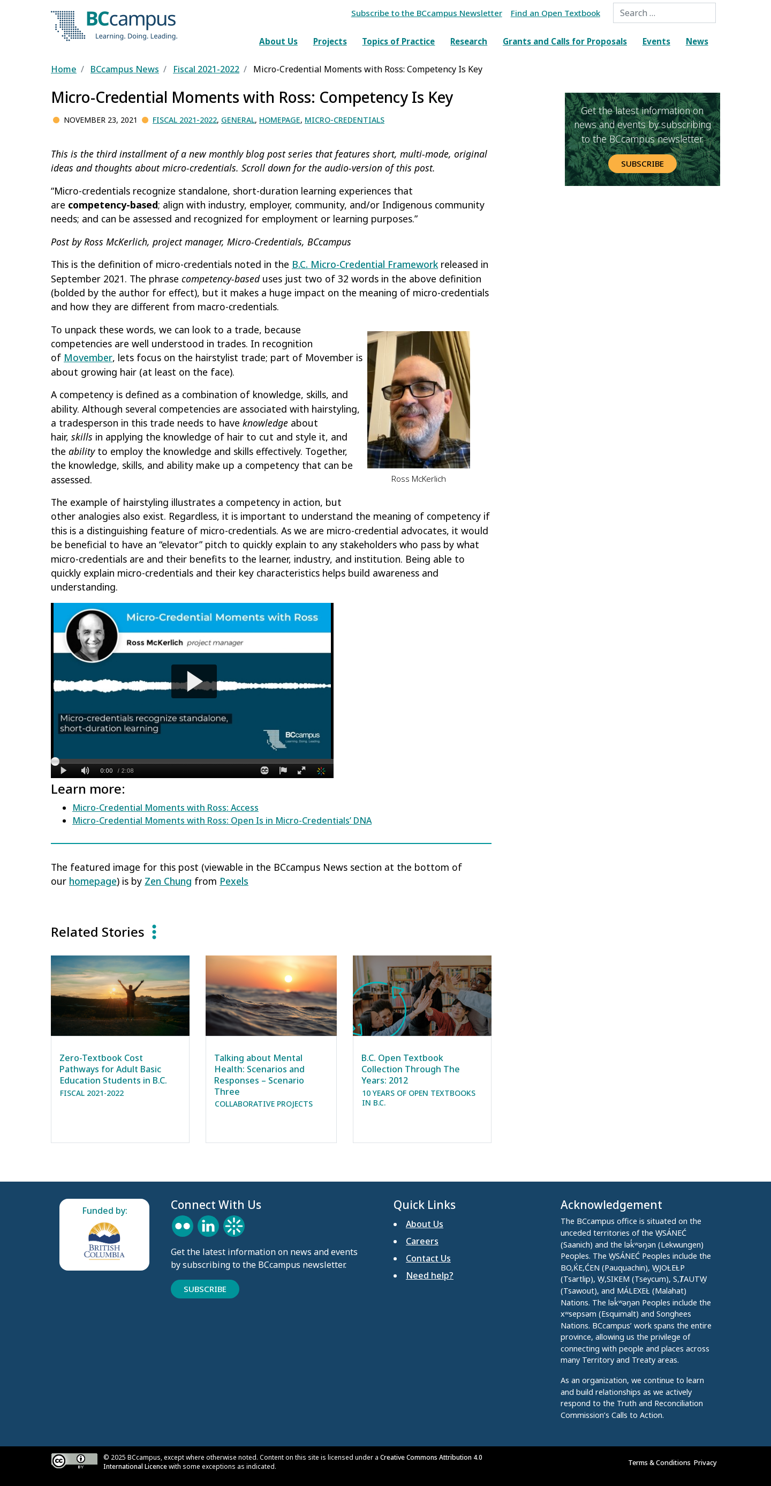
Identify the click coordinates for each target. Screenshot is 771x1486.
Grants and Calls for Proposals (565, 41)
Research (468, 41)
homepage (93, 881)
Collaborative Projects (264, 1104)
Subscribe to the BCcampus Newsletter (426, 13)
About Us (278, 41)
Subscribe (642, 163)
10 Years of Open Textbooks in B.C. (418, 1098)
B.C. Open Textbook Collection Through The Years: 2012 (410, 1069)
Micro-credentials (344, 120)
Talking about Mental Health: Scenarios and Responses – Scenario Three (259, 1074)
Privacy (707, 1462)
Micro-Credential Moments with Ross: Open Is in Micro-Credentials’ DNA (222, 820)
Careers (422, 1241)
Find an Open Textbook (555, 13)
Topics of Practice (398, 41)
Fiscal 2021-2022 (185, 120)
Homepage (279, 120)
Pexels (234, 881)
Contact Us (428, 1258)
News (697, 41)
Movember (88, 357)
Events (656, 41)
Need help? (429, 1275)
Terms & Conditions (661, 1462)
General (238, 120)
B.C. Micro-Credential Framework (365, 264)
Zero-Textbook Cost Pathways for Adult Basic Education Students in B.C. (113, 1069)
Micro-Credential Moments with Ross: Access (165, 807)
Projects (330, 41)
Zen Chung (168, 881)
